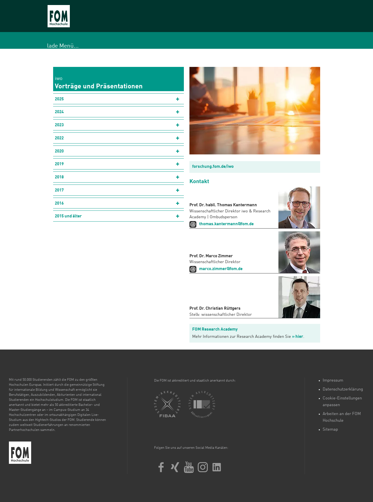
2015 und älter (68, 216)
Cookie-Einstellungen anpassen (342, 401)
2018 (59, 177)
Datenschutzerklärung (343, 389)
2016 (59, 204)
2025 (59, 99)
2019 (59, 164)
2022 (59, 138)
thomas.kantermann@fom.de (226, 224)
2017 (59, 190)
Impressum (333, 381)
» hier (297, 337)
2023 (59, 125)
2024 (59, 112)
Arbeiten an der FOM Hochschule (342, 417)
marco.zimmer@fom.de (221, 269)
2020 (59, 151)
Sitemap (330, 430)
